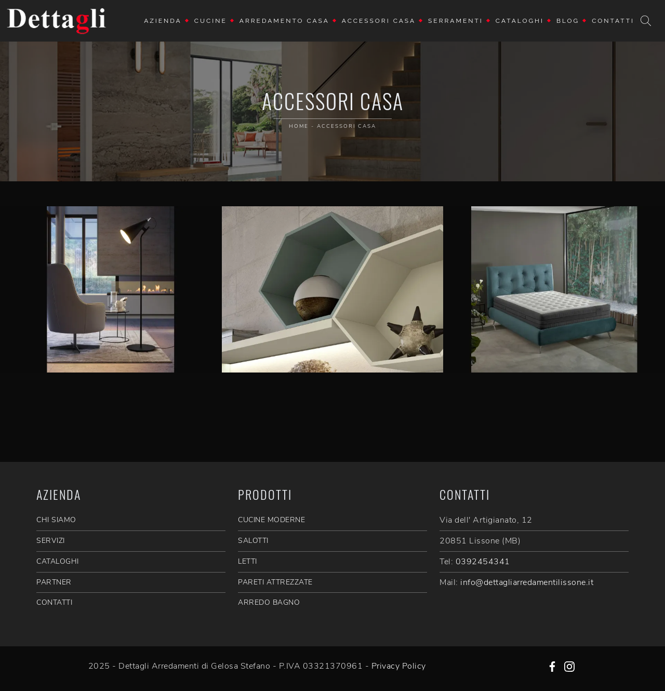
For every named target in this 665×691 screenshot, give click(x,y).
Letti (247, 561)
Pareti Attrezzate (275, 582)
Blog (567, 20)
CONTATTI (54, 602)
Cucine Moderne (271, 520)
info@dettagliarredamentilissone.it (526, 582)
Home (299, 126)
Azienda (163, 20)
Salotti (253, 541)
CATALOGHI (57, 561)
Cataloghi (520, 20)
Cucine (210, 20)
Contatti (613, 20)
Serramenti (455, 20)
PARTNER (54, 582)
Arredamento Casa (284, 20)
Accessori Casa (379, 20)
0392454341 (483, 561)
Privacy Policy (398, 666)
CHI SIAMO (56, 520)
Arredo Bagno (269, 602)
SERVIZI (50, 541)
